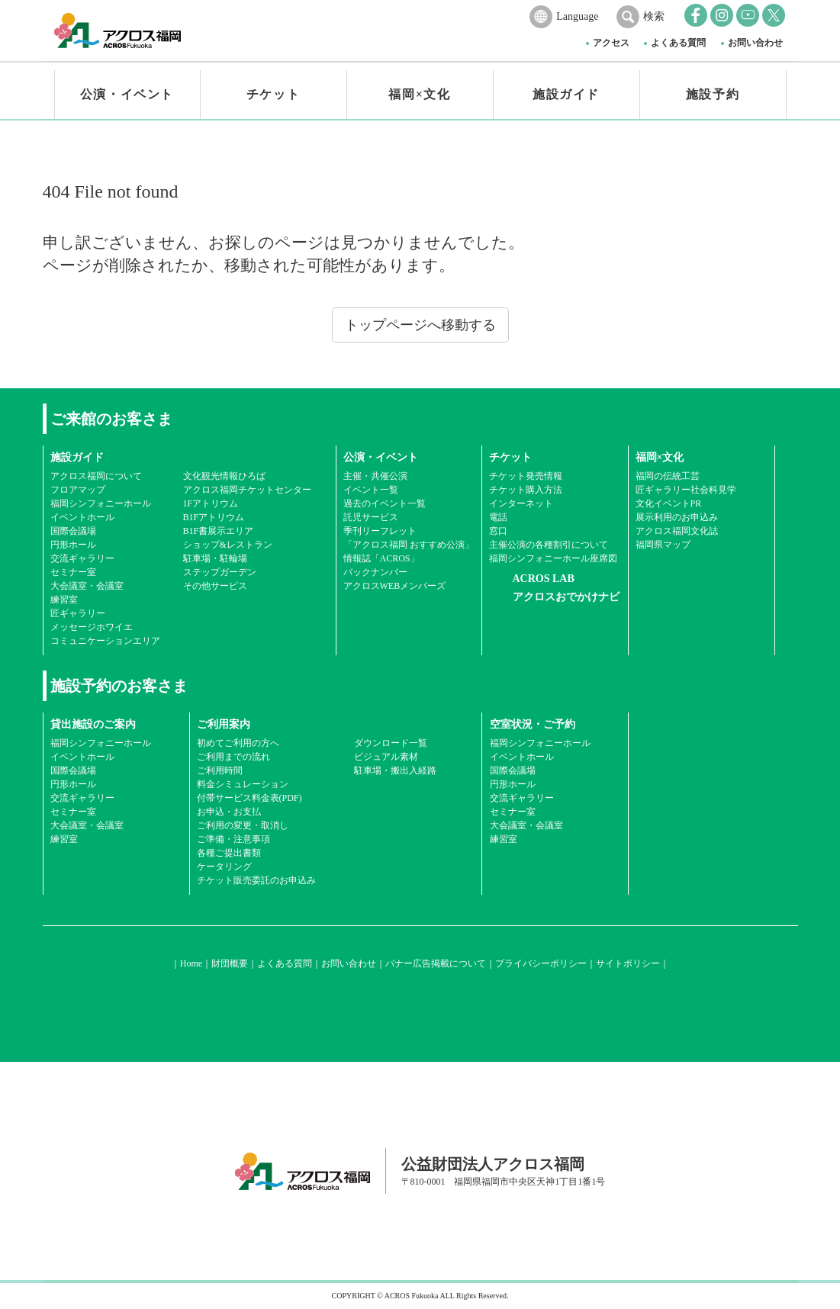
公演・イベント (127, 94)
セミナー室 (73, 572)
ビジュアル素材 (386, 756)
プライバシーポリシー (541, 963)
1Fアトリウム (211, 503)
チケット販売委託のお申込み (256, 880)
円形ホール (73, 544)
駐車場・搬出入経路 (395, 770)
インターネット (521, 503)
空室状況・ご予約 (532, 724)
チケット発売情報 (525, 476)
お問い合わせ (755, 42)
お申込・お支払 (229, 811)
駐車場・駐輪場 (215, 558)
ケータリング (224, 866)
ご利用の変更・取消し (242, 825)
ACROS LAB (543, 578)
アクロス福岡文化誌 (677, 531)
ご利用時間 (220, 770)
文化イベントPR (669, 503)
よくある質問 (678, 42)
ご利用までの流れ (233, 756)
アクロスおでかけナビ (566, 597)
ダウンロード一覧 (390, 743)
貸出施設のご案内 (93, 724)
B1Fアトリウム (214, 517)
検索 (654, 16)
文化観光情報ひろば (224, 476)
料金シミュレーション (242, 784)
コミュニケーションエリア (105, 640)
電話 (498, 517)
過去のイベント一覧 (384, 503)
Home (191, 963)
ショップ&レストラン (227, 544)
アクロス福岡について (96, 476)
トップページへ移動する (420, 325)
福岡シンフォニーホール (100, 503)
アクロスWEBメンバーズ (394, 586)
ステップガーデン (219, 572)
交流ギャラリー (82, 558)
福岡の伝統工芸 (668, 476)
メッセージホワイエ (91, 627)
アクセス (611, 42)
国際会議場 (73, 531)
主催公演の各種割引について (548, 544)
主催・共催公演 (375, 476)
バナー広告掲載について (435, 963)
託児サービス (370, 517)
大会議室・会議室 (87, 586)
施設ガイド (566, 94)
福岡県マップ (663, 544)
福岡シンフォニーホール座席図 (553, 558)
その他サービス (215, 586)
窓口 (498, 531)
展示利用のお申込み (677, 517)
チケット (273, 94)
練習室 (64, 599)
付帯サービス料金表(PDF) (249, 798)
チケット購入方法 (525, 489)
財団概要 (229, 963)
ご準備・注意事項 (233, 839)
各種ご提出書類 (229, 852)
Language (577, 16)
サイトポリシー (628, 963)
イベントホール (82, 517)
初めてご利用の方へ (238, 743)
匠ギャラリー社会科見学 (686, 489)
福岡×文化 (419, 94)
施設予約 (712, 94)
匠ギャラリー (77, 613)
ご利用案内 (223, 724)
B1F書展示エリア (218, 531)
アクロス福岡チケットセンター (247, 489)
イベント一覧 (370, 489)
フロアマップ (77, 489)
